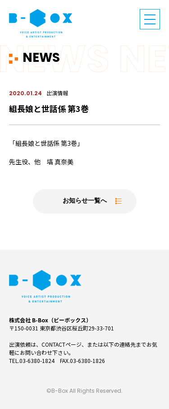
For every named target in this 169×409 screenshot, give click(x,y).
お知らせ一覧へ (85, 201)
